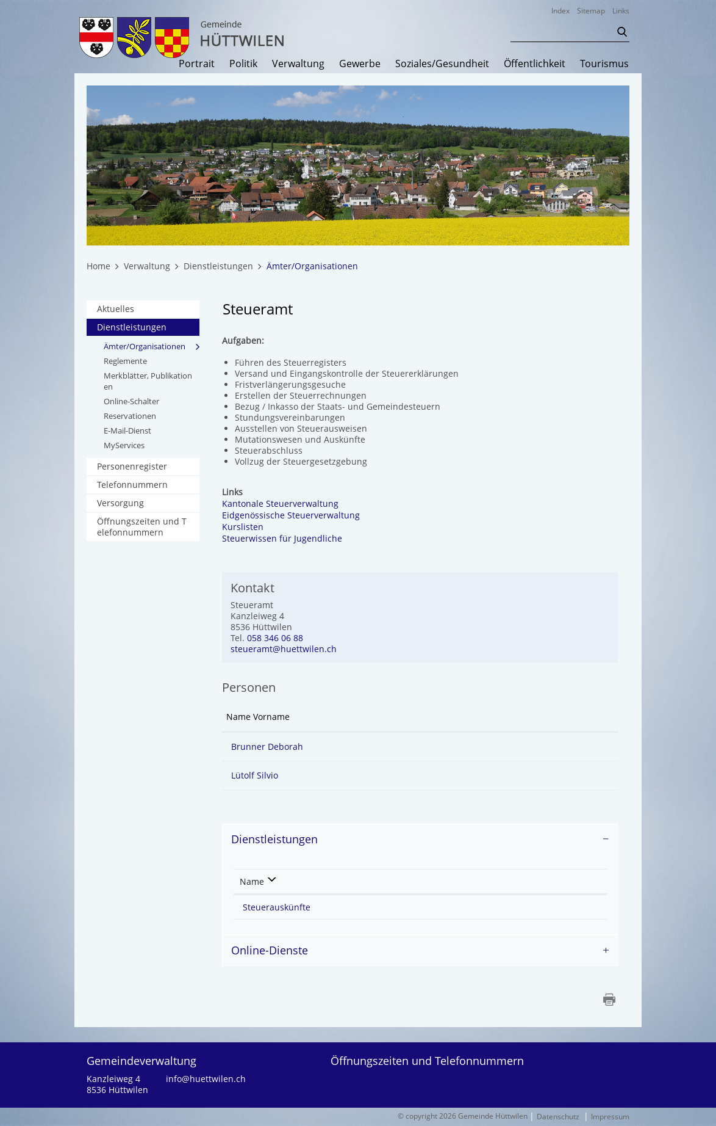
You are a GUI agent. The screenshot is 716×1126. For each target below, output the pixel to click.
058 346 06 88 (275, 638)
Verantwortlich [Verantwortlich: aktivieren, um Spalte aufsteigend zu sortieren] (401, 881)
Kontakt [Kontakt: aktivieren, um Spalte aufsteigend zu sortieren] (448, 717)
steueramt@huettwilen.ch (284, 649)
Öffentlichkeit (534, 64)
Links (620, 10)
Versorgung (120, 503)
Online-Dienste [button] (269, 950)
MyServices (124, 445)
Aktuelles (115, 309)
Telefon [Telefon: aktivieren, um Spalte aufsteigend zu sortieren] (506, 881)
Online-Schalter (131, 401)
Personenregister (132, 467)
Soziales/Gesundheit (442, 64)
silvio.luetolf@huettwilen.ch (494, 776)
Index (560, 10)
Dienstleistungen (131, 327)
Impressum (610, 1117)
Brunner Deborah (267, 747)
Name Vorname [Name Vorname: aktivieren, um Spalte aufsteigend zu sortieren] (258, 717)
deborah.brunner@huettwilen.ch (505, 747)
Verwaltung (298, 64)
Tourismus (604, 64)
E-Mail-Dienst (127, 431)
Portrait (197, 64)
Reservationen (130, 416)
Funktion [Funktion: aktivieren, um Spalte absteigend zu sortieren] (350, 717)
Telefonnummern (132, 485)
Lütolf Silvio (254, 776)
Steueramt (395, 907)
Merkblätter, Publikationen (148, 382)
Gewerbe (360, 64)
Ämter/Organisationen (151, 346)
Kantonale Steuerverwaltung (286, 504)
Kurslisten (249, 527)
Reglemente (125, 361)
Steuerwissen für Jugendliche (288, 539)
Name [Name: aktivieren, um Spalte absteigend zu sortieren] (252, 881)
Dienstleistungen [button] (274, 839)
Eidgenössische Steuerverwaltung (297, 515)
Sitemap (591, 10)
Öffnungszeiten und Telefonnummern (142, 527)
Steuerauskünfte (276, 907)
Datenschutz (558, 1117)
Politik (243, 64)
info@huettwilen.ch (206, 1079)
